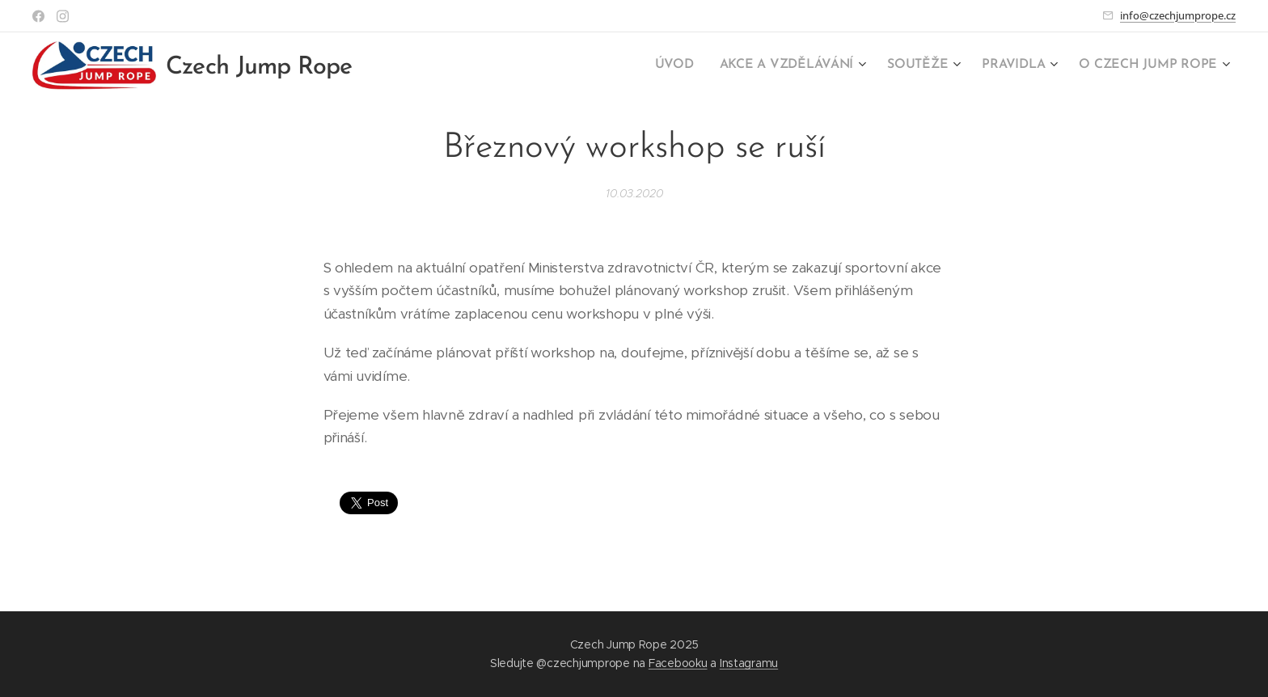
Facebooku (678, 663)
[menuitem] (694, 65)
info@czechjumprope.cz (1178, 15)
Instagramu (749, 663)
